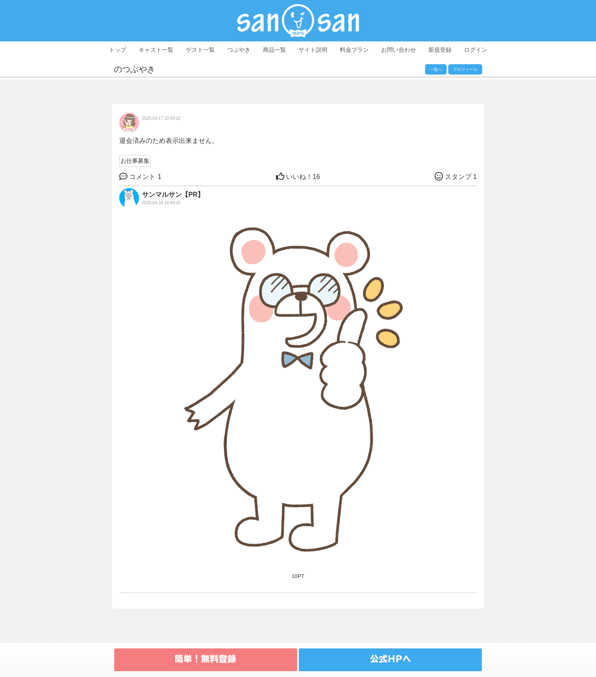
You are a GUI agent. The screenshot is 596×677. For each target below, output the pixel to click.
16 (298, 176)
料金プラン (354, 49)
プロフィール (465, 69)
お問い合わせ (398, 49)
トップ (117, 49)
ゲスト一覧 (200, 49)
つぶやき (238, 49)
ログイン (475, 49)
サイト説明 (312, 49)
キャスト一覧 (156, 49)
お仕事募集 (134, 160)
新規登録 (440, 49)
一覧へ (436, 69)
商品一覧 (274, 49)
